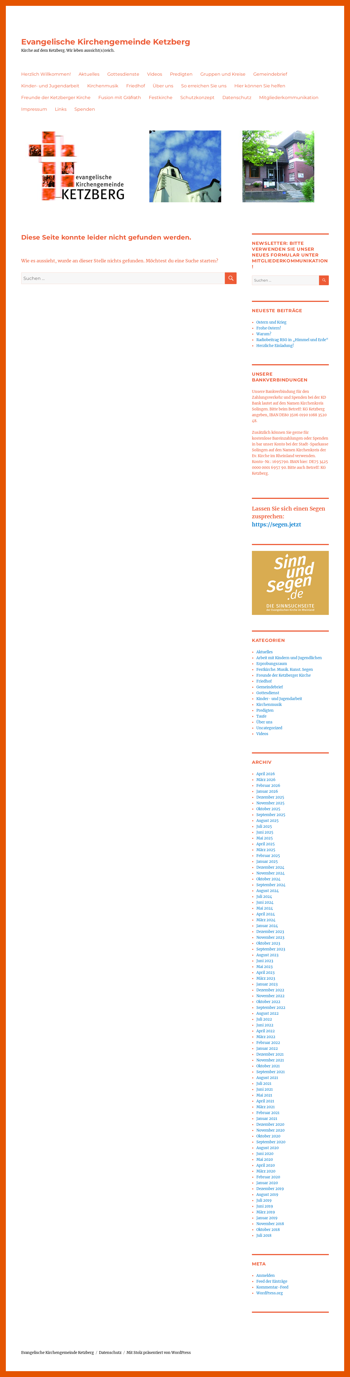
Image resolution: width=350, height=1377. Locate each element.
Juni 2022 (264, 1025)
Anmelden (265, 1275)
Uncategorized (269, 728)
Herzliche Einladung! (275, 345)
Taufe (261, 716)
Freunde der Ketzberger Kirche (56, 97)
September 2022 (270, 1007)
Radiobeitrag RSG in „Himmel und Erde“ (292, 340)
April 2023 (265, 972)
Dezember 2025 (270, 797)
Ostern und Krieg (271, 322)
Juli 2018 (263, 1235)
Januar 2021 (266, 1118)
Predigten (181, 74)
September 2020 (270, 1142)
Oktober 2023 (268, 943)
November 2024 (270, 873)
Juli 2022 (264, 1019)
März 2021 (265, 1107)
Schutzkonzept (197, 97)
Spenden (84, 109)
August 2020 (267, 1148)
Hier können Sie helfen (259, 85)
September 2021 (270, 1072)
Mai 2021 (264, 1095)
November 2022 (270, 996)
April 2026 (265, 774)
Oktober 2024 (268, 879)
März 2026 (266, 779)
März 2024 (265, 920)
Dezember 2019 (270, 1188)
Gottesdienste (123, 74)
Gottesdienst (267, 693)
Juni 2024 (264, 902)
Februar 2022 (268, 1042)
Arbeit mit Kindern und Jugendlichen (289, 658)
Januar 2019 (267, 1218)
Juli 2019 (264, 1200)
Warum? (263, 334)
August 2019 (267, 1194)
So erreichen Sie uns (204, 85)
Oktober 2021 (268, 1066)
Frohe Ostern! (268, 328)
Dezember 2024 (270, 867)
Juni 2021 (264, 1089)
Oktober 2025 (268, 809)
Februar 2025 (268, 855)
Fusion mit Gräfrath (119, 97)
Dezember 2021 (270, 1054)
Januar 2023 (267, 984)
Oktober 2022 (268, 1001)
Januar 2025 (267, 861)
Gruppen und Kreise (223, 74)
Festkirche (160, 97)
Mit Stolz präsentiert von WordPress (159, 1352)
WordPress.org (269, 1293)
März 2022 (265, 1036)
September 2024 (270, 885)
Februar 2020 (268, 1177)
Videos (154, 74)
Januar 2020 (267, 1183)
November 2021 (270, 1060)
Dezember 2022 (270, 990)
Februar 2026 (268, 785)
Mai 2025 (264, 838)
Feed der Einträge (271, 1281)
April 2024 (265, 914)
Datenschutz (236, 97)
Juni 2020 (264, 1153)
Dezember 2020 (270, 1124)
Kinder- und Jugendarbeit (50, 85)
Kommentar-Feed (272, 1287)
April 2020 (265, 1165)
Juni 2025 (264, 832)
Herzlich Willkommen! (46, 74)
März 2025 (265, 850)
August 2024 (267, 890)
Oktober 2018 (268, 1229)
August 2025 (267, 820)
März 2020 (265, 1171)
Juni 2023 (264, 961)
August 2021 (267, 1077)
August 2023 (267, 955)
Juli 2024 (264, 896)
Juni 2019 (264, 1206)
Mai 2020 (264, 1159)
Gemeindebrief (270, 74)
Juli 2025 (264, 826)
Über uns (163, 85)
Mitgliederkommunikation (289, 97)
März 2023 (265, 978)
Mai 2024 (264, 908)
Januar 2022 (267, 1048)
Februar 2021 (267, 1112)
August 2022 (267, 1013)
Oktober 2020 (268, 1136)
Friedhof (135, 85)
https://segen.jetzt (276, 524)
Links (61, 109)
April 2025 (265, 844)
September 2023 (270, 949)
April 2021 (265, 1101)
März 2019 (265, 1212)
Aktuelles (89, 74)
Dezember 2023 (270, 931)
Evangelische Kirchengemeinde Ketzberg (105, 41)
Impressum (34, 109)
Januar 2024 (267, 925)
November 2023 (270, 937)
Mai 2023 (264, 966)
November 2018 (270, 1223)
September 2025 (270, 814)
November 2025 (270, 803)
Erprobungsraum (271, 663)
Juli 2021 (263, 1083)
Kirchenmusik (102, 85)
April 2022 (265, 1031)
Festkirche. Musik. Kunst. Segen (284, 669)
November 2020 (270, 1130)
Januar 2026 (267, 791)
